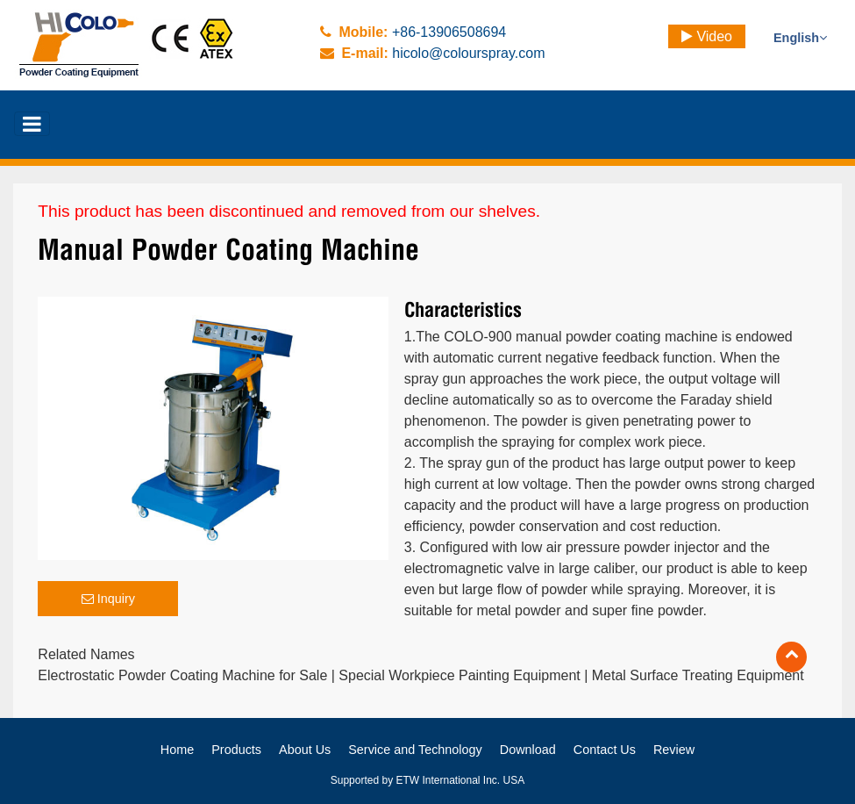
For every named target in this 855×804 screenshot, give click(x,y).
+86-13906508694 (449, 32)
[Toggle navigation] (32, 123)
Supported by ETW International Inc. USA (427, 780)
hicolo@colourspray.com (468, 53)
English (800, 38)
